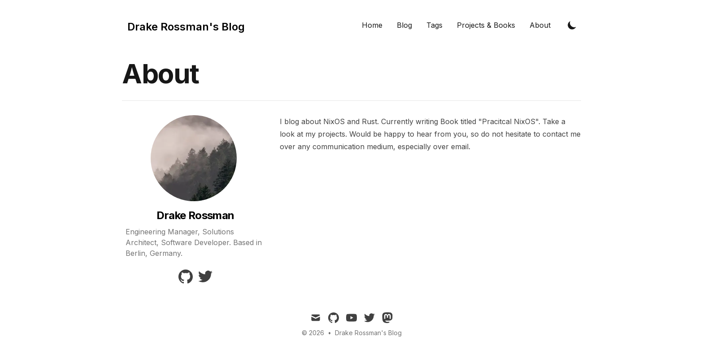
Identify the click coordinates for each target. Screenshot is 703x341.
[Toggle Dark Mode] (572, 25)
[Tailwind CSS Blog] (183, 25)
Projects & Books (486, 25)
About (540, 25)
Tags (434, 25)
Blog (404, 25)
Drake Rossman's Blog (368, 333)
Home (372, 25)
